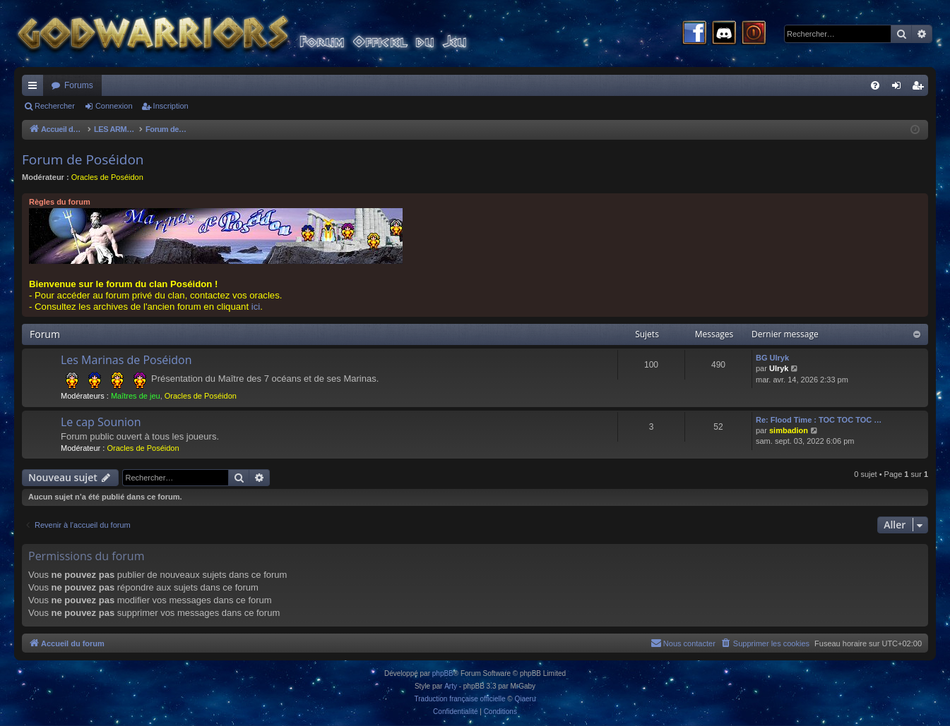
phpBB (442, 673)
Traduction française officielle (460, 699)
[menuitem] (875, 85)
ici (255, 306)
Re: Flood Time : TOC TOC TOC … (818, 420)
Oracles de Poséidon (107, 177)
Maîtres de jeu (135, 396)
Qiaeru (524, 699)
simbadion (788, 430)
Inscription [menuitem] (920, 88)
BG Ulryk (772, 357)
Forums (78, 85)
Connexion (114, 106)
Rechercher (55, 106)
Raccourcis (35, 88)
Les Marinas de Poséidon (126, 360)
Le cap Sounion (101, 422)
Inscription (171, 106)
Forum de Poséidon (83, 159)
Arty (450, 686)
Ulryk (779, 368)
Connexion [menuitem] (899, 88)
